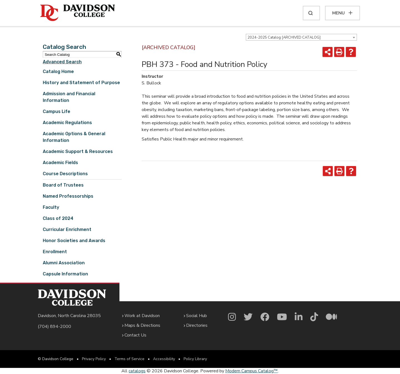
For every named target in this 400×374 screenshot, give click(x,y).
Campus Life (56, 111)
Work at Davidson (142, 316)
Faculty (51, 207)
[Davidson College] (77, 13)
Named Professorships (68, 196)
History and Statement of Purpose (81, 82)
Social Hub (196, 316)
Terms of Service (129, 359)
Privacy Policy (94, 359)
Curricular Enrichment (67, 229)
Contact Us (135, 335)
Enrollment (55, 251)
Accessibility (164, 359)
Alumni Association (64, 262)
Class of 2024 (58, 218)
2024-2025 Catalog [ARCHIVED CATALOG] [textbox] (284, 37)
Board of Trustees (63, 185)
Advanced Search (62, 61)
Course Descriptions (65, 173)
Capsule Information (65, 274)
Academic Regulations (67, 122)
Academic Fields (60, 162)
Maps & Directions (142, 325)
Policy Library (195, 359)
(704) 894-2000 (54, 326)
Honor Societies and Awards (74, 240)
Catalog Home (58, 71)
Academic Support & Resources (78, 151)
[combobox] (301, 37)
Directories (197, 325)
